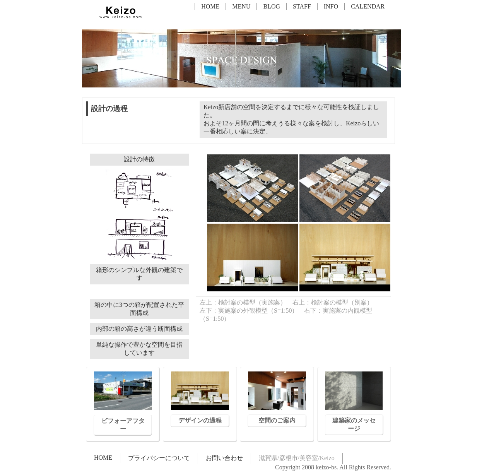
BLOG (271, 6)
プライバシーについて (159, 458)
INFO (331, 6)
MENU (241, 6)
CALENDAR (368, 6)
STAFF (302, 6)
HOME (210, 6)
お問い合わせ (224, 458)
